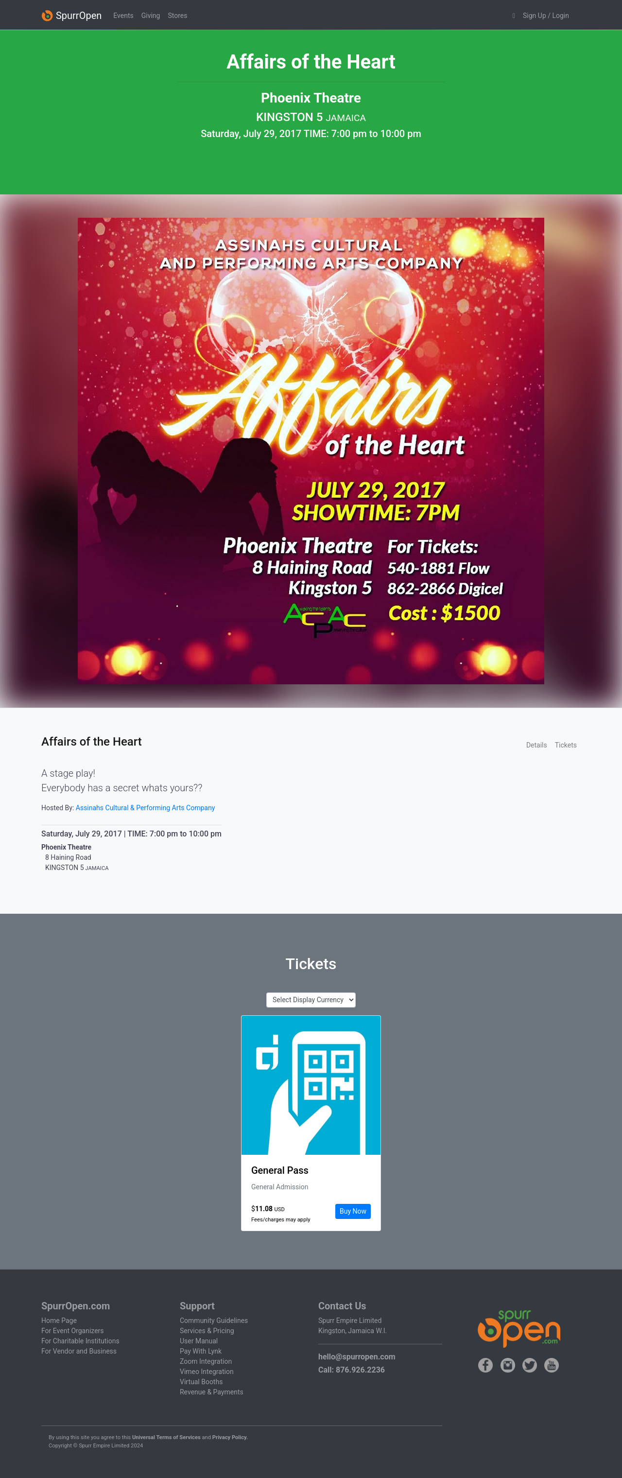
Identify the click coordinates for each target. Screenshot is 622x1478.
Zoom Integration (206, 1361)
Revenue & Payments (211, 1392)
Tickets (566, 745)
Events (123, 15)
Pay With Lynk (201, 1351)
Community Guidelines (214, 1320)
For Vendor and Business (79, 1351)
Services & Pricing (207, 1331)
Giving (150, 15)
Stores (177, 15)
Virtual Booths (201, 1382)
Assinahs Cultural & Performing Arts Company (145, 808)
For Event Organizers (72, 1331)
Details (536, 745)
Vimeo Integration (207, 1371)
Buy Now (353, 1211)
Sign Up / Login (546, 15)
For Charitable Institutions (80, 1341)
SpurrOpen (71, 16)
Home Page (59, 1320)
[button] (514, 16)
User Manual (199, 1341)
